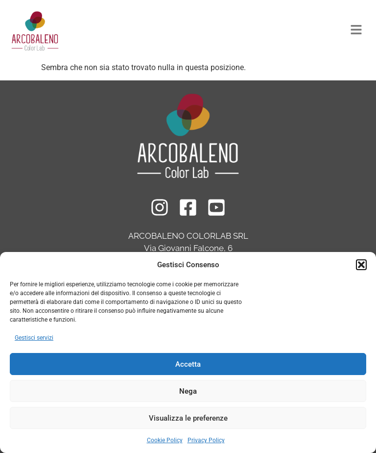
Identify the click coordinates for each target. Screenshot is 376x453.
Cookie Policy (165, 440)
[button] (361, 265)
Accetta (188, 364)
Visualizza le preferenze (188, 418)
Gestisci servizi (34, 337)
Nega (188, 391)
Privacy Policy (206, 440)
